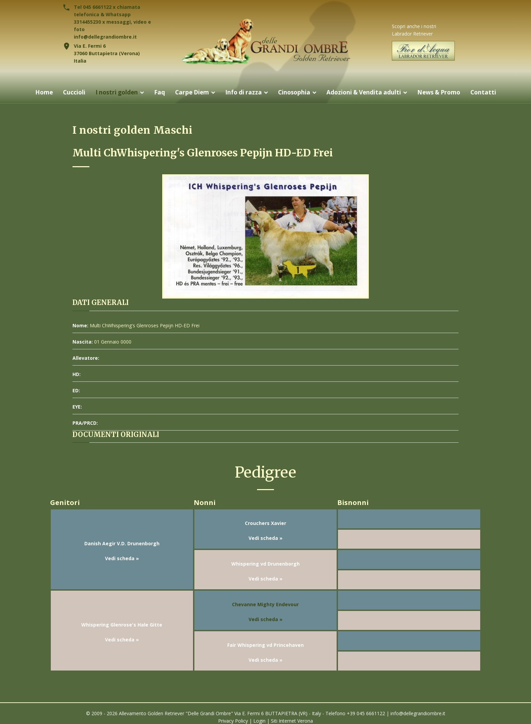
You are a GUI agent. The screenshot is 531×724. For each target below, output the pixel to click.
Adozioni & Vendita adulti (365, 92)
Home (37, 92)
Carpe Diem (189, 92)
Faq (156, 92)
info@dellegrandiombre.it (105, 37)
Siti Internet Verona (292, 721)
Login (259, 721)
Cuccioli (68, 92)
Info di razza (242, 92)
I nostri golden (112, 92)
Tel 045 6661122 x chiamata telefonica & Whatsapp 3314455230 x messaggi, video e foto (112, 18)
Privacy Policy (233, 721)
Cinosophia (294, 92)
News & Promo (443, 92)
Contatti (489, 92)
